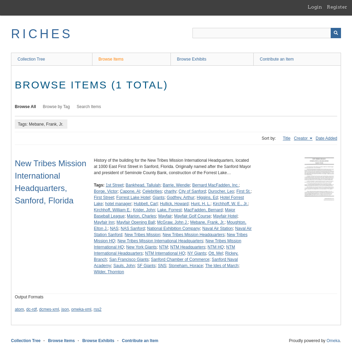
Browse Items (111, 59)
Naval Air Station (217, 228)
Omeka (333, 340)
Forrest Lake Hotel (133, 197)
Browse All (25, 106)
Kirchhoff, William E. (112, 210)
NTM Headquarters (187, 247)
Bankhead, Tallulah (143, 185)
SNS (162, 265)
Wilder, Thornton (109, 271)
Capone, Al (130, 191)
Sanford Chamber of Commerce (180, 259)
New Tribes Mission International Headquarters (160, 240)
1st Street (114, 185)
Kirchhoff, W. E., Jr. (230, 203)
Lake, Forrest (169, 210)
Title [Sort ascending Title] (286, 138)
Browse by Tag (56, 106)
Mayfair (165, 216)
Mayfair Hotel (225, 216)
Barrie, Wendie (176, 185)
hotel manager (118, 203)
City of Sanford (192, 191)
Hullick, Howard (174, 203)
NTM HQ (216, 247)
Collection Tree (31, 59)
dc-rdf (31, 309)
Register (337, 7)
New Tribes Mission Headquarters (193, 234)
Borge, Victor (106, 191)
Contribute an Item (277, 59)
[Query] (266, 33)
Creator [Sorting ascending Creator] (301, 138)
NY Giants (196, 253)
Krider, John (144, 210)
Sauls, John (124, 265)
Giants (159, 197)
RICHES (42, 34)
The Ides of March (222, 265)
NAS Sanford (133, 228)
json (65, 309)
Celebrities (152, 191)
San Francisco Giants (129, 259)
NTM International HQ (165, 253)
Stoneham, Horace (185, 265)
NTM (163, 247)
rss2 (97, 309)
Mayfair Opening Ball (136, 222)
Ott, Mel (215, 253)
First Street (104, 197)
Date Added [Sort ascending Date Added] (326, 138)
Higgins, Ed (207, 197)
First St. (243, 191)
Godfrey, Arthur (180, 197)
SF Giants (146, 265)
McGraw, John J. (172, 222)
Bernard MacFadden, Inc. (215, 185)
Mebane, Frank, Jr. (207, 222)
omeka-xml (81, 309)
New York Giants (141, 247)
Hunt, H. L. (200, 203)
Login (315, 7)
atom (19, 309)
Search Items (89, 106)
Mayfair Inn (104, 222)
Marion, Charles (141, 216)
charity (170, 191)
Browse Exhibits (191, 59)
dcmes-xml (49, 309)
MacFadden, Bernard (203, 210)
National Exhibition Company (173, 228)
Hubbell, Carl (145, 203)
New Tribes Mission (142, 234)
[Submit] (336, 33)
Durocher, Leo (221, 191)
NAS (114, 228)
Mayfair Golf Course (192, 216)
